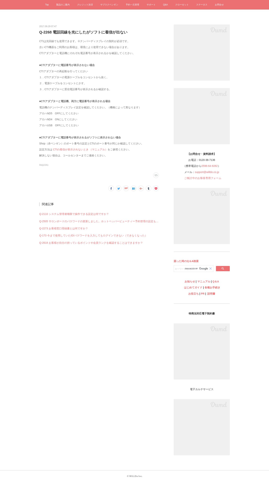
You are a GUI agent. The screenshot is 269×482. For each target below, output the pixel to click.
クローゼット (182, 4)
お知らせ (190, 281)
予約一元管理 (132, 4)
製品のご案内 (63, 4)
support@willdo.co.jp (207, 172)
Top (47, 4)
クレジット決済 (85, 4)
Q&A (165, 4)
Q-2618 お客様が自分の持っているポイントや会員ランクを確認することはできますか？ (91, 242)
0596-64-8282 (209, 165)
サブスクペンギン (109, 4)
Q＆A (215, 281)
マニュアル (203, 281)
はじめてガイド (192, 287)
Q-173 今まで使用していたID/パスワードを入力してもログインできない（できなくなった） (93, 235)
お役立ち (193, 293)
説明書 (211, 293)
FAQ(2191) (43, 165)
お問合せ (219, 4)
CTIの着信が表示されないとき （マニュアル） (80, 149)
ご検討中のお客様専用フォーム (202, 178)
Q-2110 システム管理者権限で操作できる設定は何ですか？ (74, 213)
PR (202, 293)
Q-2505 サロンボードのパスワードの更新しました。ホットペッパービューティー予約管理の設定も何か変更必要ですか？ (99, 221)
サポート (151, 4)
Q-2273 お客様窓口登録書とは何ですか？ (63, 228)
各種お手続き (212, 287)
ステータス (201, 4)
